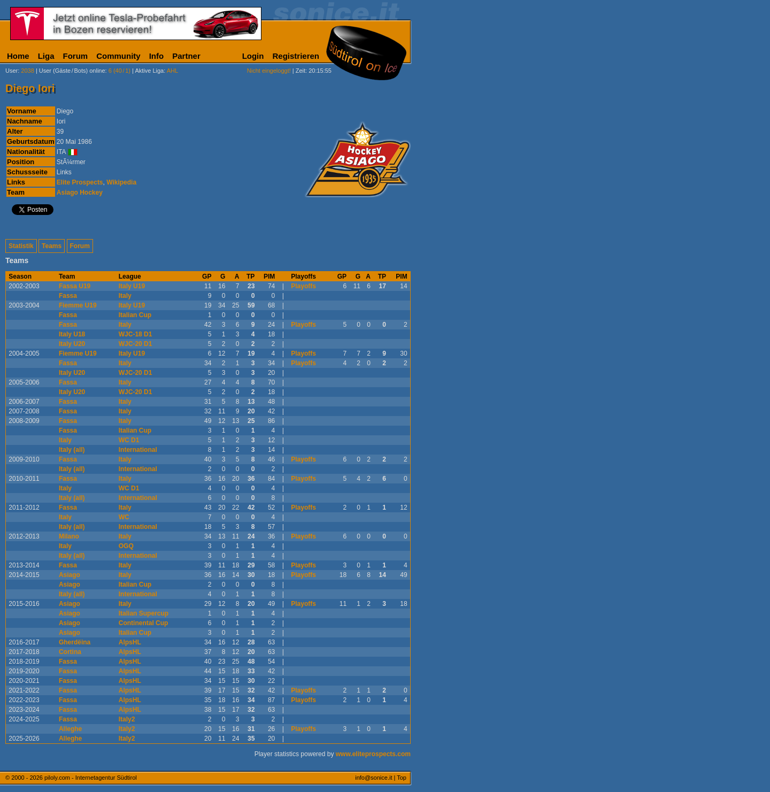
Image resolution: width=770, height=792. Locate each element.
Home (18, 55)
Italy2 (127, 719)
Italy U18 (72, 334)
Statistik (21, 246)
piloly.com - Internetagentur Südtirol (90, 777)
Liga (46, 55)
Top (401, 777)
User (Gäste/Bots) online (72, 70)
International (138, 449)
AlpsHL (130, 642)
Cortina (70, 652)
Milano (69, 536)
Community (118, 55)
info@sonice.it (373, 777)
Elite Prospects (80, 182)
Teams (51, 246)
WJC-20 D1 (135, 344)
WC (124, 517)
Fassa (68, 295)
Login (253, 55)
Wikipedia (121, 182)
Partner (186, 55)
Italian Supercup (143, 613)
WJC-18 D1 (135, 334)
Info (156, 55)
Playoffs (303, 286)
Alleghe (70, 729)
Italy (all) (72, 449)
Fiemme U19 (78, 305)
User (11, 70)
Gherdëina (74, 642)
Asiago (69, 575)
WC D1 (129, 440)
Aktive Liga (149, 70)
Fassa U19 (74, 286)
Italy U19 (132, 286)
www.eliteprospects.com (373, 754)
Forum (75, 55)
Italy (125, 295)
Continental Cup (143, 623)
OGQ (126, 546)
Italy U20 (72, 344)
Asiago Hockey (80, 192)
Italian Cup (135, 315)
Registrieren (295, 55)
